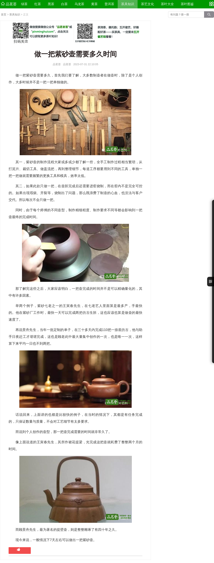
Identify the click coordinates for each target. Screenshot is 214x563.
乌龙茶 (79, 4)
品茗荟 (9, 4)
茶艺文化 (147, 4)
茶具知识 (127, 4)
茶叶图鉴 (187, 4)
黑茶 (51, 4)
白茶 (64, 4)
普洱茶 (109, 4)
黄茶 (94, 4)
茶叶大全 (167, 4)
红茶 (37, 4)
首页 (3, 14)
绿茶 (24, 4)
